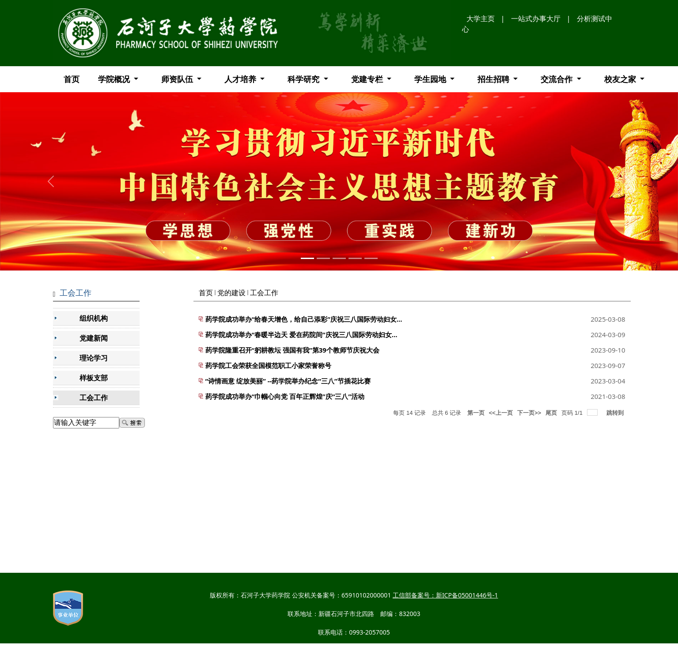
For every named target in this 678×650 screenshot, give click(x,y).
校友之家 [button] (621, 79)
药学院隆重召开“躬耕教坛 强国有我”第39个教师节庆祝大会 (292, 350)
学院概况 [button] (115, 79)
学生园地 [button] (431, 79)
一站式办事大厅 (536, 18)
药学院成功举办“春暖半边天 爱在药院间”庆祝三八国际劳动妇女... (301, 334)
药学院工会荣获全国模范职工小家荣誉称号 (268, 365)
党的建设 (231, 292)
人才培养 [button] (241, 79)
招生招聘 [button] (494, 79)
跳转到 (615, 413)
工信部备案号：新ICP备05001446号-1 (445, 595)
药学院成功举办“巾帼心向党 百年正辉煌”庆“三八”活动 (285, 396)
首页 (72, 79)
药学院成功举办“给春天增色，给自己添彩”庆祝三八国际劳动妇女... (303, 319)
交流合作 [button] (558, 79)
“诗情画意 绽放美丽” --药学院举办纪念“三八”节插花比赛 (288, 380)
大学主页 (480, 18)
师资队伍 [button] (178, 79)
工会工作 (264, 292)
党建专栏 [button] (368, 79)
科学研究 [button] (305, 79)
